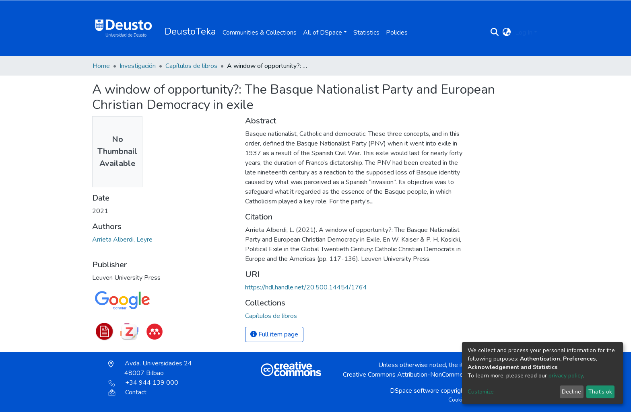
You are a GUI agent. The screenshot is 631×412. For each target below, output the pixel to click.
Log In (523, 32)
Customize (481, 392)
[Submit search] (494, 32)
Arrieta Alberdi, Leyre (122, 239)
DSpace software (414, 390)
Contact (127, 392)
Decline (571, 392)
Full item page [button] (274, 334)
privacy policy (566, 375)
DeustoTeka (190, 31)
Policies (397, 32)
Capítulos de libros (191, 65)
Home (101, 65)
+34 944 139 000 (143, 382)
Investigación (138, 65)
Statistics (366, 32)
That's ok (600, 392)
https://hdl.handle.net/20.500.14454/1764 (306, 287)
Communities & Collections (260, 32)
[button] (506, 32)
